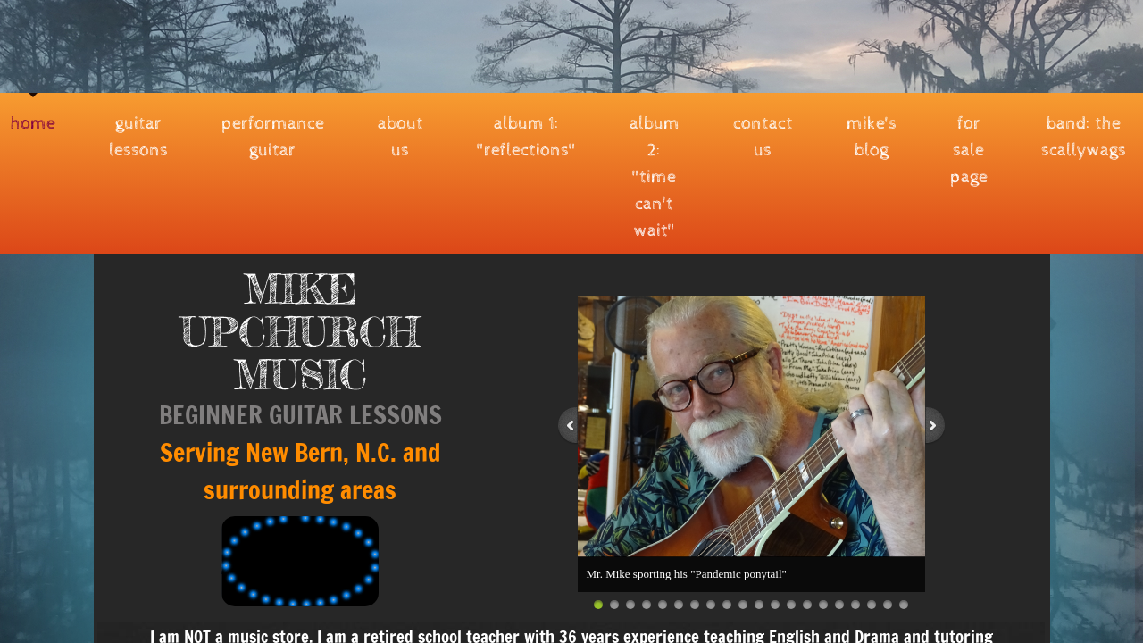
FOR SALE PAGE (969, 150)
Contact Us (763, 137)
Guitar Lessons (138, 137)
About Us (400, 137)
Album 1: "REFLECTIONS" (526, 137)
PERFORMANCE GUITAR (272, 137)
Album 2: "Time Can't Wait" (655, 177)
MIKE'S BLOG (872, 137)
